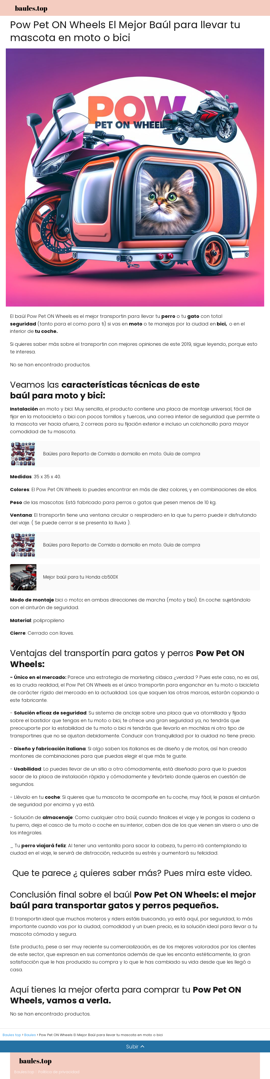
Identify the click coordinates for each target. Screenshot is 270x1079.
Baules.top (24, 1072)
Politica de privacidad (58, 1072)
